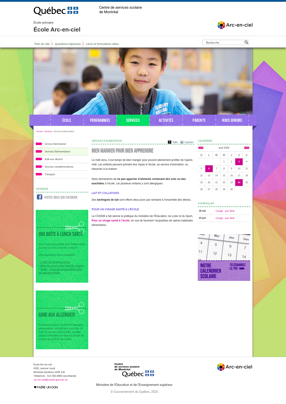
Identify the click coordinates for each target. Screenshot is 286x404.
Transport (50, 174)
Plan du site (42, 44)
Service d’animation (55, 144)
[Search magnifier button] (246, 42)
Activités (166, 120)
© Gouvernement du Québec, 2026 (134, 391)
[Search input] (224, 42)
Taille (175, 142)
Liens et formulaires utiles (102, 44)
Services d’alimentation (57, 151)
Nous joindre (232, 120)
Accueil (39, 131)
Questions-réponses (68, 44)
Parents (199, 120)
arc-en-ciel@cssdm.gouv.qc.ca (50, 379)
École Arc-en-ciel (57, 27)
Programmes (100, 120)
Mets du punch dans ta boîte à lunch (62, 265)
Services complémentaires (59, 166)
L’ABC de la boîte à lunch (55, 262)
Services (133, 120)
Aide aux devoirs (54, 159)
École (66, 120)
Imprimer (189, 142)
